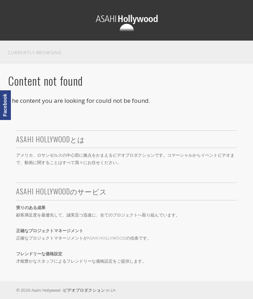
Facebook (5, 105)
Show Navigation (233, 9)
